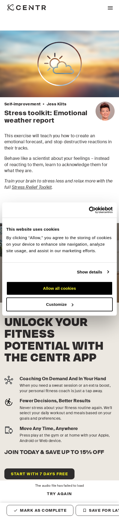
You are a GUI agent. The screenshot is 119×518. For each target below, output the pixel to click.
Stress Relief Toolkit (32, 187)
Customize (59, 304)
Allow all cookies (59, 288)
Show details (89, 272)
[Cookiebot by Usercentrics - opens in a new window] (89, 210)
